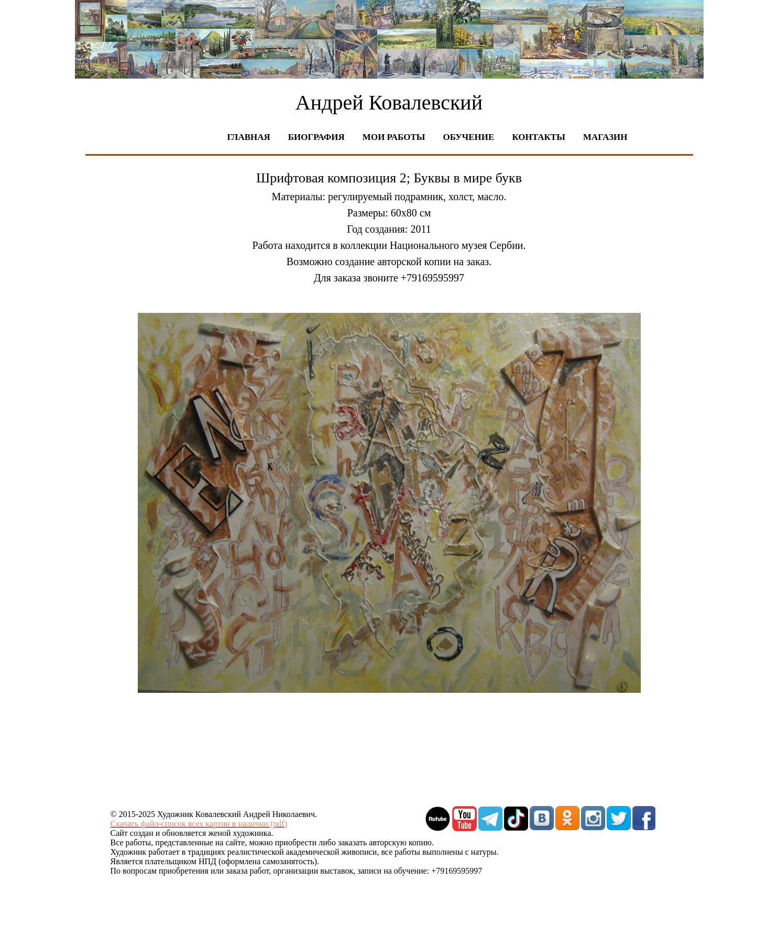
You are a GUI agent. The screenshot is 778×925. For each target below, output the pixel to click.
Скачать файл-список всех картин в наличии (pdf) (199, 823)
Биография (316, 137)
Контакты (538, 137)
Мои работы (394, 137)
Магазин (605, 137)
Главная (248, 137)
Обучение (468, 137)
